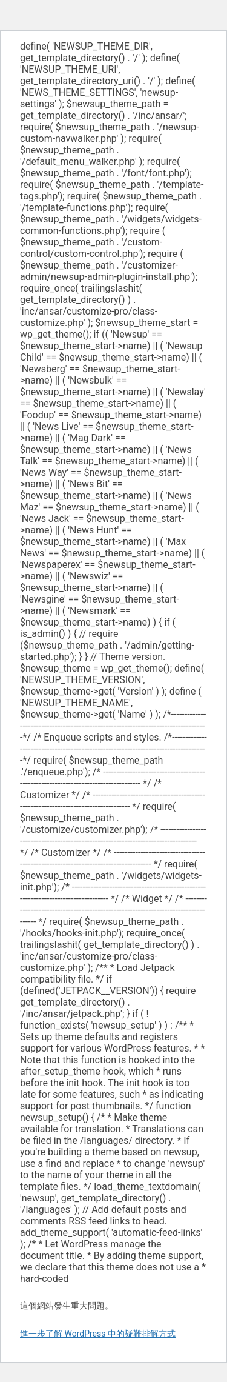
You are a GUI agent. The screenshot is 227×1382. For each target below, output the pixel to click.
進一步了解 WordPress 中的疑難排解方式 (98, 1333)
